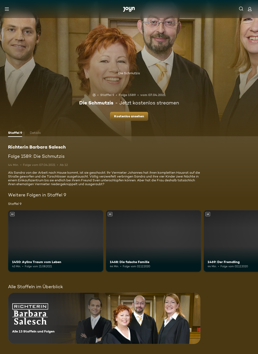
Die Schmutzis (129, 73)
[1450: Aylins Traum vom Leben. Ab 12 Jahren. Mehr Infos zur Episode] (55, 241)
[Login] (250, 8)
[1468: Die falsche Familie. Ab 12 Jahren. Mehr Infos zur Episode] (153, 241)
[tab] (15, 133)
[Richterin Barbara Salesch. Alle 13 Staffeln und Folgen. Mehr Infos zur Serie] (104, 318)
